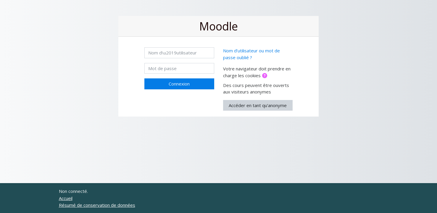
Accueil (65, 198)
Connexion (179, 84)
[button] (266, 76)
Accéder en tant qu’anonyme (258, 105)
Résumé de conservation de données (97, 205)
